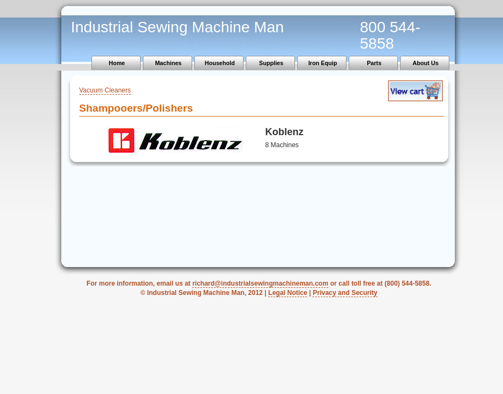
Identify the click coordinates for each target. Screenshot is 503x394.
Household (220, 63)
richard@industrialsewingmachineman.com (260, 283)
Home (117, 63)
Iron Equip (322, 63)
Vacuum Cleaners (105, 90)
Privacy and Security (345, 293)
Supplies (271, 63)
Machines (168, 63)
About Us (425, 63)
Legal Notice (287, 293)
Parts (374, 63)
